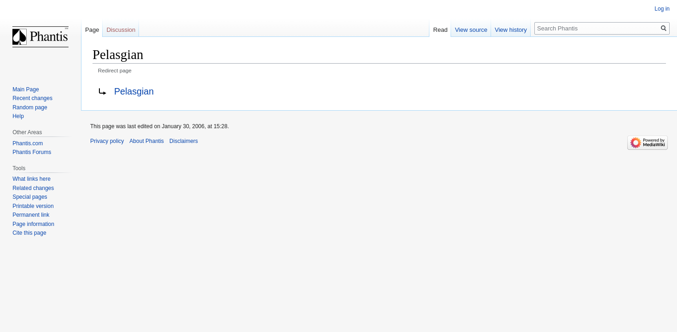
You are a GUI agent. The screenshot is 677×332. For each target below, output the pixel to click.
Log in (662, 9)
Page (92, 29)
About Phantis (146, 141)
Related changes (33, 188)
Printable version (32, 206)
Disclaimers (183, 141)
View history (511, 29)
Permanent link (30, 215)
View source (471, 29)
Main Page (25, 89)
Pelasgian (134, 91)
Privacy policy (107, 141)
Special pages (29, 197)
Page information (33, 224)
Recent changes (32, 98)
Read (440, 29)
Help (18, 116)
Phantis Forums (31, 152)
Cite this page (29, 233)
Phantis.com (27, 143)
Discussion (120, 29)
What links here (31, 179)
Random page (29, 107)
